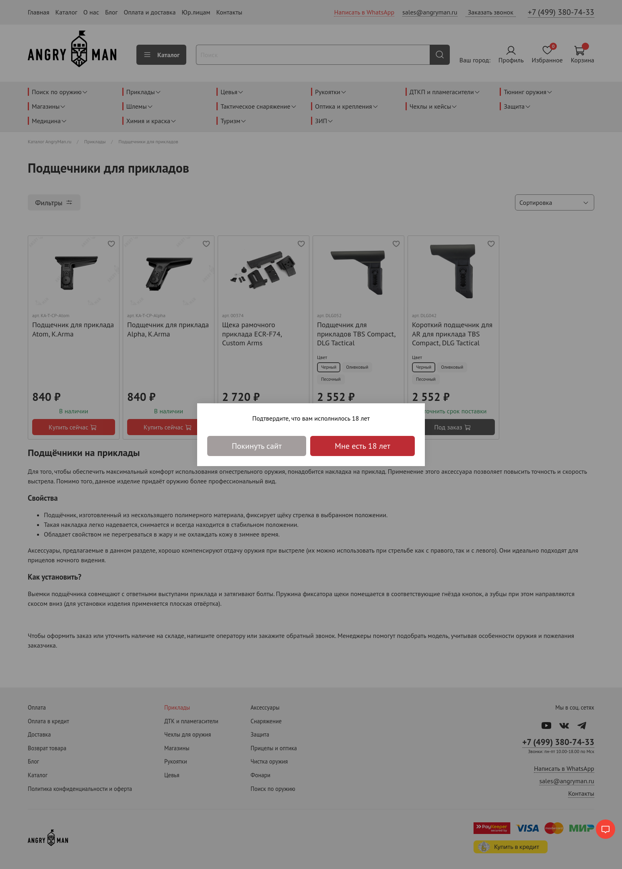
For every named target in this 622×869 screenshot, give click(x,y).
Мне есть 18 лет (362, 446)
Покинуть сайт (257, 446)
